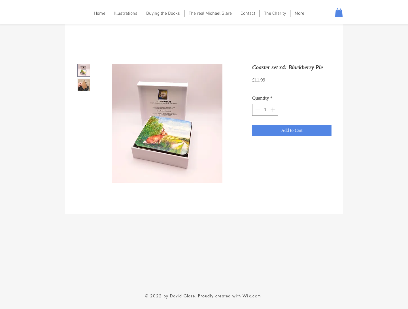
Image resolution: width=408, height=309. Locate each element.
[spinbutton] (265, 109)
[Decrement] (257, 109)
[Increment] (273, 109)
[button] (339, 12)
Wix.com (252, 296)
